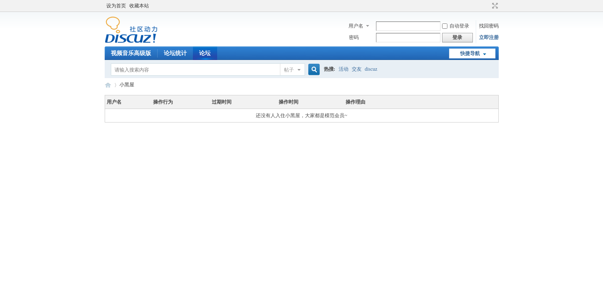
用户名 (356, 26)
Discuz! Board (108, 85)
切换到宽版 (494, 5)
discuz (371, 69)
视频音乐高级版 (131, 53)
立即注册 (489, 37)
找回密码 (489, 26)
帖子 (289, 70)
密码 (354, 37)
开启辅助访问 (487, 5)
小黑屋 (126, 85)
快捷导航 (470, 53)
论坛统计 (175, 53)
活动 (344, 69)
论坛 (205, 53)
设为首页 (116, 6)
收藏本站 (139, 6)
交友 (357, 69)
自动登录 (455, 26)
